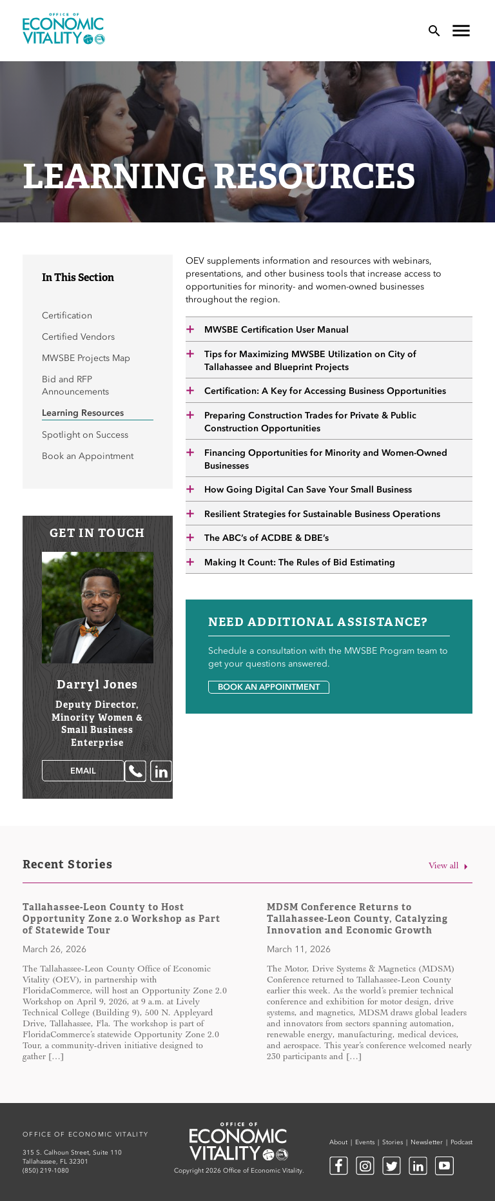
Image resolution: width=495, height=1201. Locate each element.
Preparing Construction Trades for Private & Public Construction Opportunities (310, 422)
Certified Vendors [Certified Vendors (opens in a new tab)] (78, 336)
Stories (392, 1142)
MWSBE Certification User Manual (276, 329)
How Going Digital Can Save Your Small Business (308, 489)
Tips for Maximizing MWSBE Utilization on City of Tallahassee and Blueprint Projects (310, 361)
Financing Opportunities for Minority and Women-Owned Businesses (325, 459)
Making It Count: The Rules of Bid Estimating (299, 562)
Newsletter (427, 1142)
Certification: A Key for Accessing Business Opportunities (325, 391)
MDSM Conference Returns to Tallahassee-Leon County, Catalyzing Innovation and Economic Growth (357, 918)
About (338, 1142)
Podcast (461, 1142)
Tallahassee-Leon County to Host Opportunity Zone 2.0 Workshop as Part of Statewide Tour (121, 918)
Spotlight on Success (85, 434)
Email (83, 771)
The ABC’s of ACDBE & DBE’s (266, 537)
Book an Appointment (269, 687)
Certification (67, 315)
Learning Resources (83, 412)
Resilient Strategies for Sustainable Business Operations (322, 514)
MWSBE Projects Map (86, 358)
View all (450, 867)
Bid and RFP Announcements (75, 385)
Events (364, 1142)
